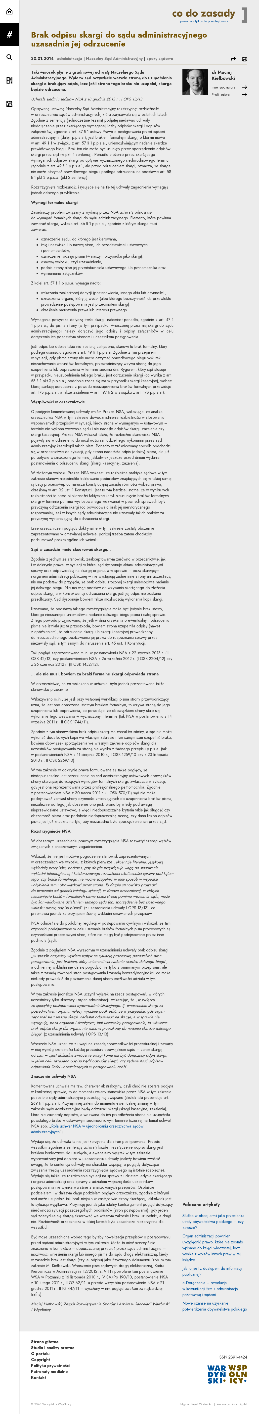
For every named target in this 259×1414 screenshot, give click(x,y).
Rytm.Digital (239, 1404)
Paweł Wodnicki (201, 1404)
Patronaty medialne (49, 1371)
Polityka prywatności (50, 1365)
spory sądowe (160, 58)
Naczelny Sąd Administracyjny (114, 58)
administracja (69, 58)
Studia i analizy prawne (53, 1348)
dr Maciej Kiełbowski (223, 75)
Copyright (40, 1360)
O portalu (40, 1354)
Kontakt (38, 1377)
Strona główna (44, 1342)
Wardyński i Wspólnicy (56, 1404)
